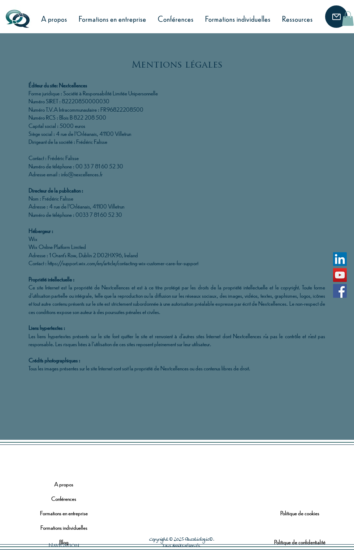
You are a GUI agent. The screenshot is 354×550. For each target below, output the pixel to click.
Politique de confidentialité (299, 542)
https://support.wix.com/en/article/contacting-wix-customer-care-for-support (123, 263)
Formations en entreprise (64, 513)
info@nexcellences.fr (82, 174)
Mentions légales (299, 527)
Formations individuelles (63, 527)
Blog (63, 542)
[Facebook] (340, 291)
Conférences (63, 498)
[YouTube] (340, 275)
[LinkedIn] (340, 259)
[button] (348, 18)
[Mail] (336, 16)
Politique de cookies (299, 513)
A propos (63, 484)
